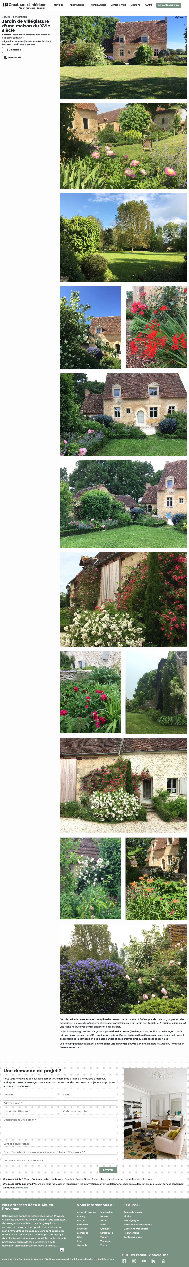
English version (104, 1259)
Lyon (79, 1241)
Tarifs (148, 5)
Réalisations (98, 5)
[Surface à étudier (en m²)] (59, 1143)
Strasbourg (106, 1233)
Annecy (81, 1216)
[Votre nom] (89, 1094)
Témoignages (131, 1220)
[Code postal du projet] (89, 1111)
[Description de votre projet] (59, 1127)
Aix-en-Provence (86, 1212)
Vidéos (127, 1216)
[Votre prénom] (29, 1094)
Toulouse (105, 1241)
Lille (79, 1237)
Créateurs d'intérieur (24, 6)
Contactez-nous (168, 5)
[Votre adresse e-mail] (59, 1102)
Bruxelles (82, 1228)
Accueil (6, 17)
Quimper (105, 1228)
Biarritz (81, 1220)
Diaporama (12, 50)
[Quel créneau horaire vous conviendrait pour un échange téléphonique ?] (59, 1152)
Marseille (82, 1245)
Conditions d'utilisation (81, 1259)
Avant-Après (118, 5)
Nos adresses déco (28, 1207)
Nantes (104, 1216)
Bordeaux (82, 1224)
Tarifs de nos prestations (138, 1224)
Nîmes (104, 1220)
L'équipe (135, 5)
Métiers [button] (58, 5)
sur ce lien (22, 1187)
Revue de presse (133, 1212)
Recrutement (131, 1233)
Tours (103, 1245)
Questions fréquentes (136, 1228)
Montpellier (106, 1212)
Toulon (104, 1237)
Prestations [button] (77, 5)
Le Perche (82, 1233)
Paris (103, 1224)
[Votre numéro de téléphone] (29, 1111)
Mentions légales (59, 1259)
